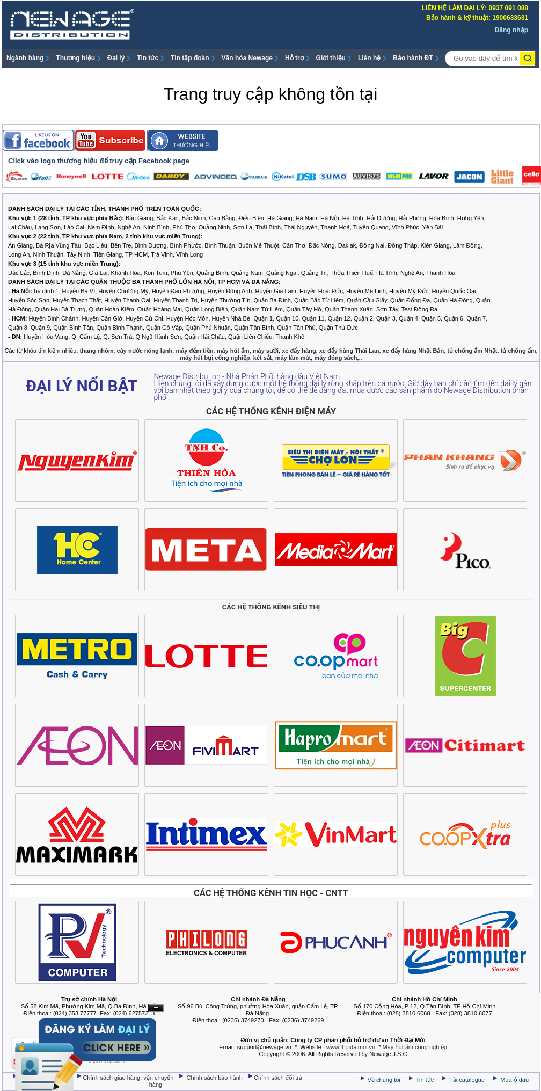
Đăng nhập (511, 30)
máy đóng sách (335, 357)
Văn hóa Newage (247, 58)
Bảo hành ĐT (413, 58)
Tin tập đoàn (190, 58)
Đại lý (116, 58)
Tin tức (147, 58)
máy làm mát (293, 357)
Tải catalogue (467, 1080)
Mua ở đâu (514, 1080)
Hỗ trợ (294, 58)
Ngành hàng (24, 58)
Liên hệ (369, 58)
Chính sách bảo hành (216, 1077)
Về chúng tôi (384, 1080)
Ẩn (156, 1008)
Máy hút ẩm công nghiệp (415, 1047)
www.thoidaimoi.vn (350, 1047)
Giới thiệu (331, 58)
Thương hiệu (75, 58)
